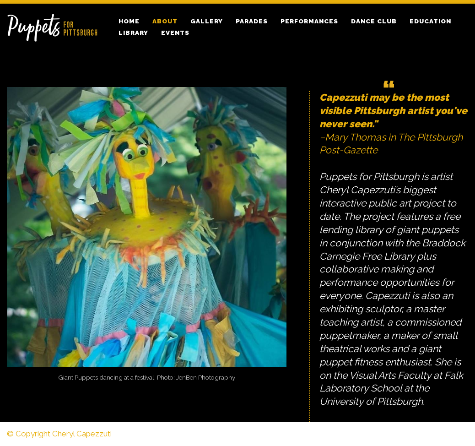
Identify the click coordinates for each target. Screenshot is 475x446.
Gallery (206, 21)
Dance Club (374, 21)
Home (129, 21)
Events (175, 32)
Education (430, 21)
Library (133, 32)
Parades (252, 21)
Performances (309, 21)
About (165, 21)
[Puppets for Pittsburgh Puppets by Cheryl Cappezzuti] (55, 27)
